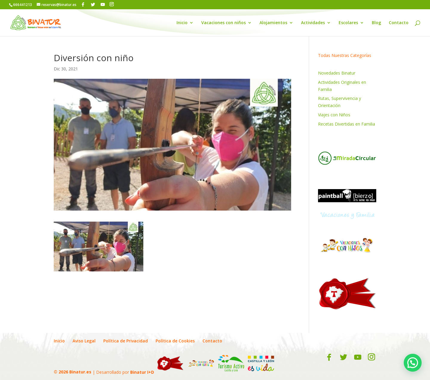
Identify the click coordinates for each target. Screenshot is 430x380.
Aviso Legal (84, 341)
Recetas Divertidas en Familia (346, 124)
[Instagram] (112, 4)
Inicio (182, 23)
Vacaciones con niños (223, 23)
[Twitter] (93, 4)
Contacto (398, 23)
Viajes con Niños (334, 115)
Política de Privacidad (125, 341)
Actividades (313, 23)
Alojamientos (273, 23)
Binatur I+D (142, 372)
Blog (376, 23)
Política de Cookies (175, 341)
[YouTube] (103, 4)
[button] (413, 363)
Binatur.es (80, 372)
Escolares (348, 23)
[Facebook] (83, 4)
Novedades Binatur (336, 73)
